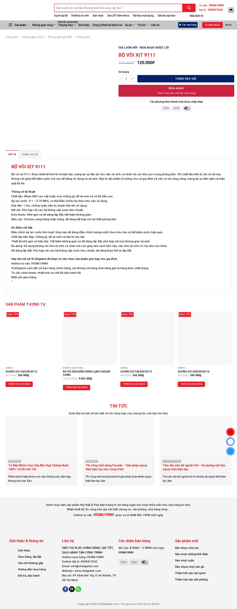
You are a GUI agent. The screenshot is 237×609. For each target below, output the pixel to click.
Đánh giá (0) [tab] (30, 154)
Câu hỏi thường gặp (30, 563)
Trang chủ (12, 37)
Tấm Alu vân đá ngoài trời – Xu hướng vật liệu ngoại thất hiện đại (194, 467)
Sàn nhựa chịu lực (187, 548)
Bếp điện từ (196, 15)
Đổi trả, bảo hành (29, 575)
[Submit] (189, 8)
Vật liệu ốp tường (68, 21)
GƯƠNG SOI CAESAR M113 (21, 371)
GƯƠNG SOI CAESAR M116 (193, 371)
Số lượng (123, 71)
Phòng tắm (83, 37)
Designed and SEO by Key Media (140, 604)
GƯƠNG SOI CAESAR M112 (136, 371)
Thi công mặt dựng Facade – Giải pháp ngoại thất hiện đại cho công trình (116, 467)
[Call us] (78, 589)
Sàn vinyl (98, 15)
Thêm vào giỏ (185, 78)
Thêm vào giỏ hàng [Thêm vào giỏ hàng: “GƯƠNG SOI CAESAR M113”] (19, 384)
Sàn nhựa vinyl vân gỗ (189, 566)
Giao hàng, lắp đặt (29, 556)
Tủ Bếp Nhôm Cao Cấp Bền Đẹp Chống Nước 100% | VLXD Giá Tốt (38, 467)
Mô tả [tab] (12, 154)
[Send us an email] (72, 589)
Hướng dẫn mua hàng (32, 569)
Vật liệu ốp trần (166, 15)
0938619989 (216, 5)
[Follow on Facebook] (65, 589)
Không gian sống (43, 25)
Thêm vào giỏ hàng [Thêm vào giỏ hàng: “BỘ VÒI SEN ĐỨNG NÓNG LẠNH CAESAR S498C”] (77, 387)
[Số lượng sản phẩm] (126, 78)
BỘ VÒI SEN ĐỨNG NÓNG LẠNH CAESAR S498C (86, 373)
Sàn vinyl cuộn (184, 560)
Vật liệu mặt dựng (143, 15)
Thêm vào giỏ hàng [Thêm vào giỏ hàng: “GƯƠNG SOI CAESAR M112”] (134, 384)
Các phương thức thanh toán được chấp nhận (176, 101)
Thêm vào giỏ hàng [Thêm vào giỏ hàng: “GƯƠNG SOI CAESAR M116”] (191, 384)
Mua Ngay (176, 88)
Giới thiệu (24, 550)
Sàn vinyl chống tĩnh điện (191, 554)
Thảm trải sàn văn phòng (191, 579)
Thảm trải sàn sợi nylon (190, 573)
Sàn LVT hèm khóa (118, 15)
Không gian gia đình (60, 37)
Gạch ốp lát (60, 15)
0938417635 (215, 9)
